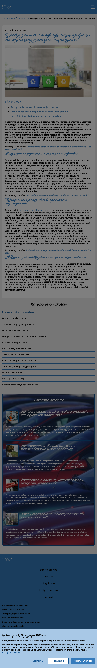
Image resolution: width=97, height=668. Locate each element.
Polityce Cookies (11, 652)
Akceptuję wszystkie (83, 661)
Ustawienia (38, 661)
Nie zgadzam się (58, 661)
